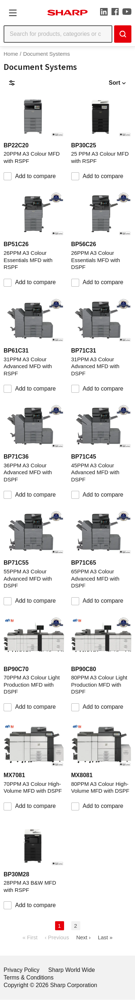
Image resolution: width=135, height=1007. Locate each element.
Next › (83, 937)
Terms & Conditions (29, 977)
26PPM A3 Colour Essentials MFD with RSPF (28, 260)
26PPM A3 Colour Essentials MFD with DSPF (95, 260)
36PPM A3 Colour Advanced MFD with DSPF (28, 472)
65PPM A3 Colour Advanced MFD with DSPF (95, 578)
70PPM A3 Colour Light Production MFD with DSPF (32, 684)
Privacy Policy (22, 970)
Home (11, 54)
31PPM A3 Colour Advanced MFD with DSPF (95, 366)
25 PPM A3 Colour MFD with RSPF (100, 157)
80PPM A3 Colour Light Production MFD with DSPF (99, 684)
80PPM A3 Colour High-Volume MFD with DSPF (100, 787)
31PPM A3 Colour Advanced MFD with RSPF (28, 366)
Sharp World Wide (71, 970)
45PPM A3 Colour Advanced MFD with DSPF (95, 472)
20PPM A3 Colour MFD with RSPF (32, 157)
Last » (105, 937)
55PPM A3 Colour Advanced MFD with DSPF (28, 578)
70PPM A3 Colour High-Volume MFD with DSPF (33, 787)
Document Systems (46, 54)
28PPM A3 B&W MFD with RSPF (30, 886)
